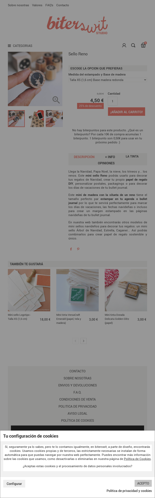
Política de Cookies (137, 459)
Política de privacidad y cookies (129, 491)
